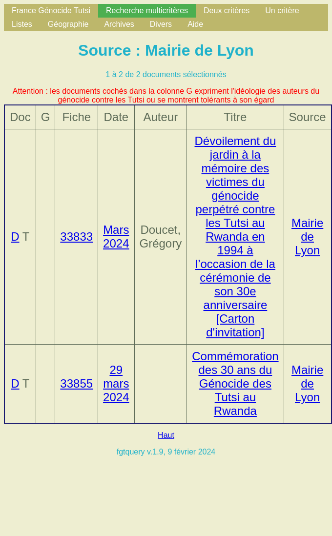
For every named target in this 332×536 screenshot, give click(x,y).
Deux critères (226, 10)
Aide (195, 24)
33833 (76, 236)
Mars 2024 (116, 236)
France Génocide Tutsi (51, 10)
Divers (161, 24)
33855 (76, 383)
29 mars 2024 (116, 383)
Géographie (68, 24)
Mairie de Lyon (307, 236)
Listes (22, 24)
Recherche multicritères (147, 10)
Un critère (282, 10)
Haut (166, 435)
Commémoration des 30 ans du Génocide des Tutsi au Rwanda (235, 383)
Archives (119, 24)
